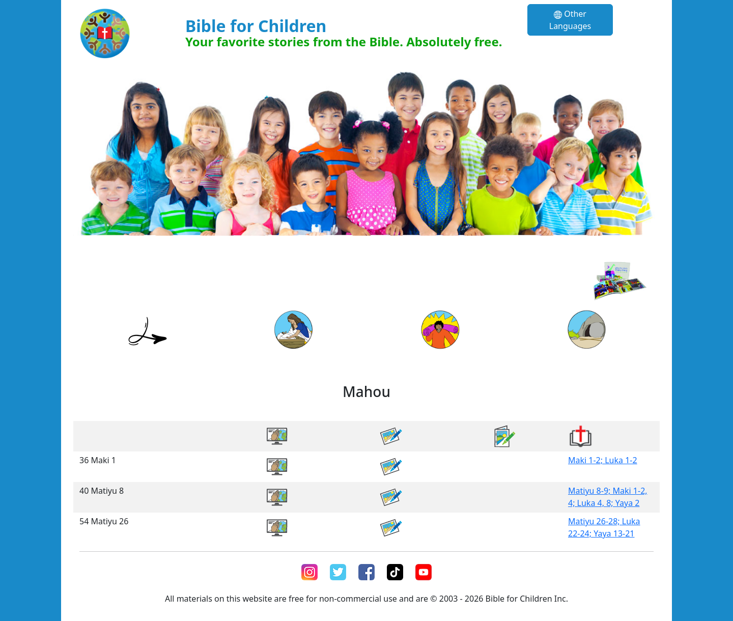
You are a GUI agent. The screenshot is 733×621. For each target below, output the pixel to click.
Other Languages (570, 20)
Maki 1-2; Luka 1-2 (602, 460)
